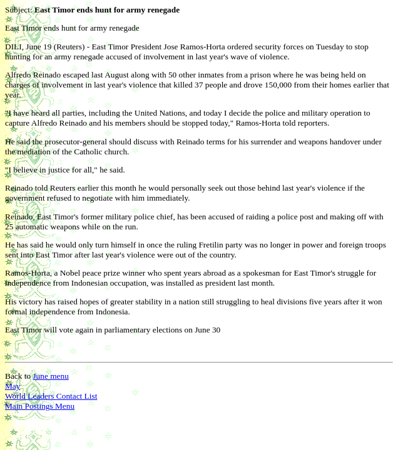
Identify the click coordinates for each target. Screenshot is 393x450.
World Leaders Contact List (51, 396)
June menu (50, 376)
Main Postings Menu (39, 406)
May (12, 386)
